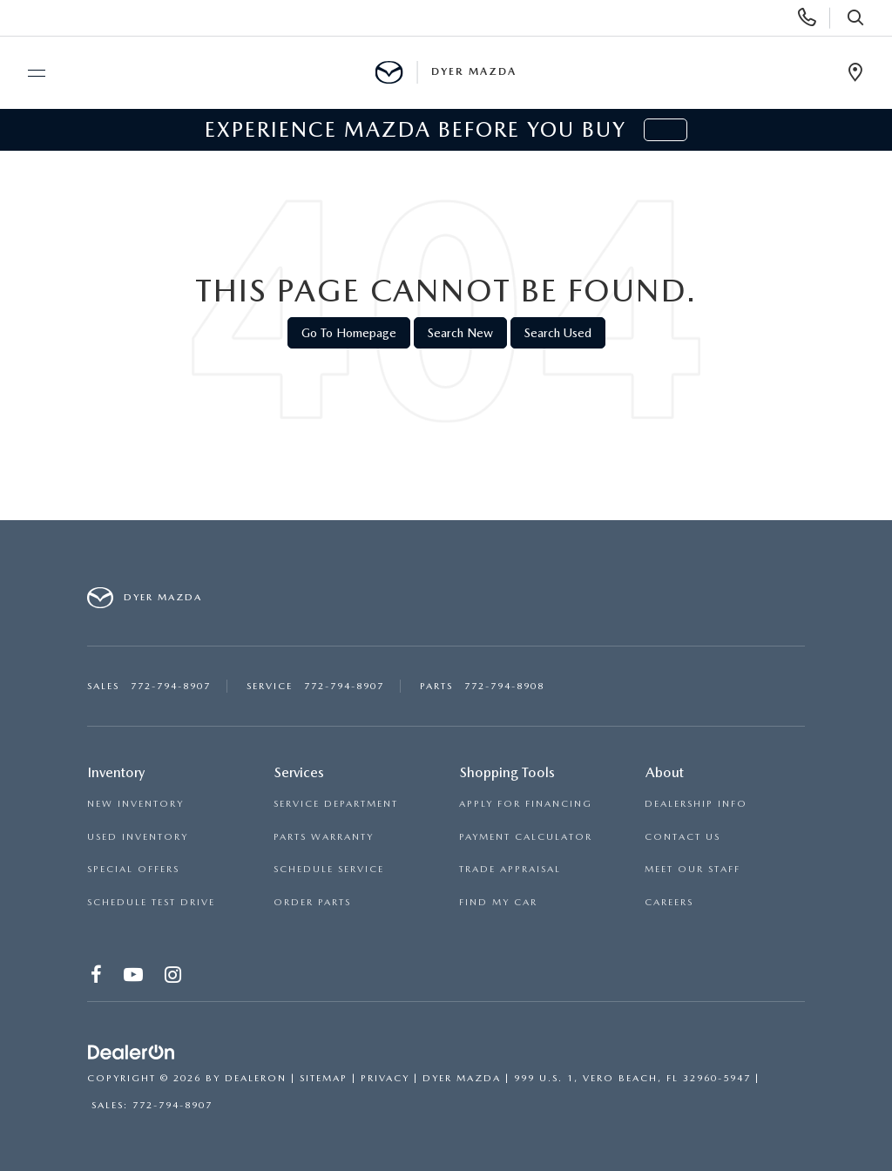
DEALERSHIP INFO (696, 803)
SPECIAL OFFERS (133, 869)
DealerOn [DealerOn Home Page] (256, 1078)
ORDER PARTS (312, 902)
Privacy (385, 1078)
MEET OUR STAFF (692, 869)
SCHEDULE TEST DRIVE (151, 902)
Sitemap (324, 1078)
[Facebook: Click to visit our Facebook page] (97, 977)
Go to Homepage (348, 333)
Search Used (557, 333)
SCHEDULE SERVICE (329, 869)
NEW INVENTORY (135, 803)
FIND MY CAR (498, 902)
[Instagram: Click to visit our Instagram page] (174, 977)
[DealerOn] (131, 1052)
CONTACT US (682, 837)
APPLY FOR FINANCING (525, 803)
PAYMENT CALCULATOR (525, 837)
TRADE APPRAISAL (510, 869)
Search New (460, 333)
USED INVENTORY (137, 837)
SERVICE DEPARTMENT (336, 803)
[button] (665, 129)
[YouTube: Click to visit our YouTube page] (134, 977)
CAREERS (669, 902)
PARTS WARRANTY (324, 837)
